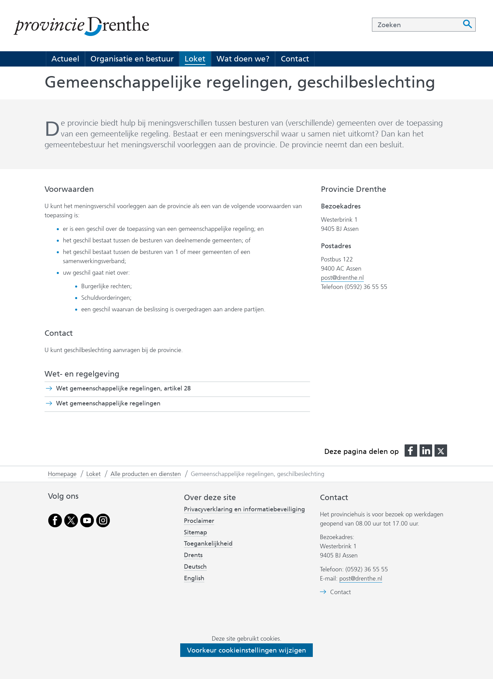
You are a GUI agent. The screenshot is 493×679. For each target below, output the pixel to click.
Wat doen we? (243, 58)
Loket (195, 58)
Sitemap (195, 532)
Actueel (65, 58)
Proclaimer (199, 521)
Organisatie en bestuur (132, 58)
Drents (193, 555)
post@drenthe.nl (342, 277)
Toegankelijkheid (208, 543)
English (194, 578)
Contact (295, 58)
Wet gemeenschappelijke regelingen (120, 403)
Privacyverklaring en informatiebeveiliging (244, 509)
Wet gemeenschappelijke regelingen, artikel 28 (135, 388)
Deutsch (195, 566)
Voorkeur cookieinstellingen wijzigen (246, 650)
